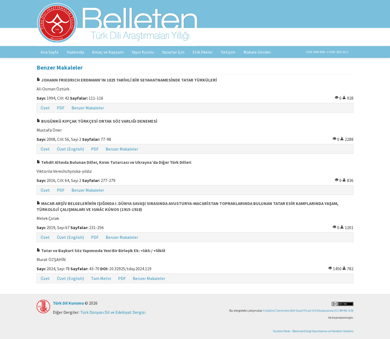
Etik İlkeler (203, 52)
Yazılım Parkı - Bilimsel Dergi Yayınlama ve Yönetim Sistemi (313, 331)
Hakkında (75, 52)
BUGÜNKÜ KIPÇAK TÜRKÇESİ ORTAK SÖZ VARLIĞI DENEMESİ (97, 121)
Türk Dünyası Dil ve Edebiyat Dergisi (112, 312)
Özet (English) (70, 149)
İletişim (228, 52)
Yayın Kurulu (143, 52)
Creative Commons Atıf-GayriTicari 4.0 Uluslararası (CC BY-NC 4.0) (308, 310)
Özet (45, 107)
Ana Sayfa (49, 52)
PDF (60, 107)
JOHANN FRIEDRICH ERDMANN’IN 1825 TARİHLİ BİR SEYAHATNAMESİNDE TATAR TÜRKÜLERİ (127, 80)
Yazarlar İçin (173, 52)
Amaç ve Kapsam (107, 52)
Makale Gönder (257, 52)
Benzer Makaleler (88, 107)
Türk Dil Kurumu (68, 303)
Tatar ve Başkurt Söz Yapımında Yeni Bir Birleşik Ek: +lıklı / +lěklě (101, 250)
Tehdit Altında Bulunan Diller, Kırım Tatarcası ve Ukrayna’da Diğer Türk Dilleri (114, 162)
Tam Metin (101, 278)
